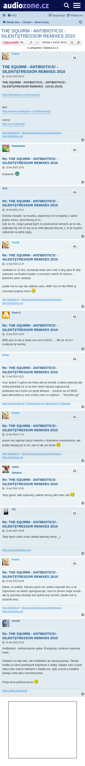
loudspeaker (18, 146)
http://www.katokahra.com (16, 550)
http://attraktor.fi (10, 132)
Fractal (15, 54)
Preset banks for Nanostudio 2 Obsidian (48, 403)
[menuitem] (12, 15)
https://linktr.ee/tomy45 (14, 690)
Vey (14, 509)
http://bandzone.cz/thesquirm (21, 94)
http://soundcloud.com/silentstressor (41, 132)
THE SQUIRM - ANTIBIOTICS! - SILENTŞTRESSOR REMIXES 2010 (38, 33)
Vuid (4, 188)
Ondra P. (16, 312)
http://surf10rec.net (12, 136)
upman (15, 467)
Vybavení (17, 473)
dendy (5, 355)
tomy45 (16, 621)
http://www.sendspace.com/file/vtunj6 (26, 111)
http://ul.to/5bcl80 (13, 124)
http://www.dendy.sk (13, 403)
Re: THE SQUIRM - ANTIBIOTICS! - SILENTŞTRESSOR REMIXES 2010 (30, 161)
